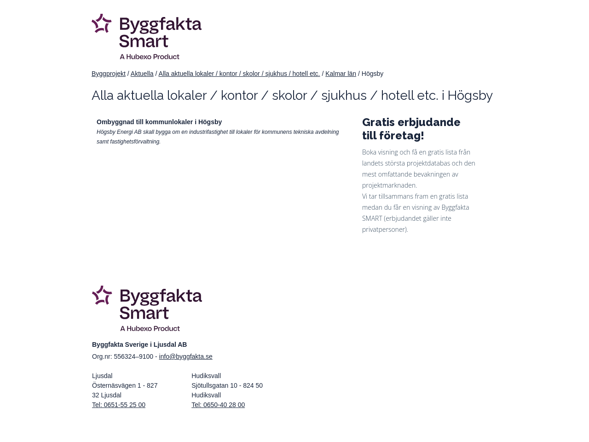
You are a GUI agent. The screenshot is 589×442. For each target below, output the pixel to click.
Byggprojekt (109, 73)
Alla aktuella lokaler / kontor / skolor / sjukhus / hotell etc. (239, 73)
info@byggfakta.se (186, 356)
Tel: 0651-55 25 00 (118, 404)
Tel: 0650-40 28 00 (218, 404)
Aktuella (142, 73)
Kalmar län (340, 73)
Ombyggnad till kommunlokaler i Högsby (159, 122)
